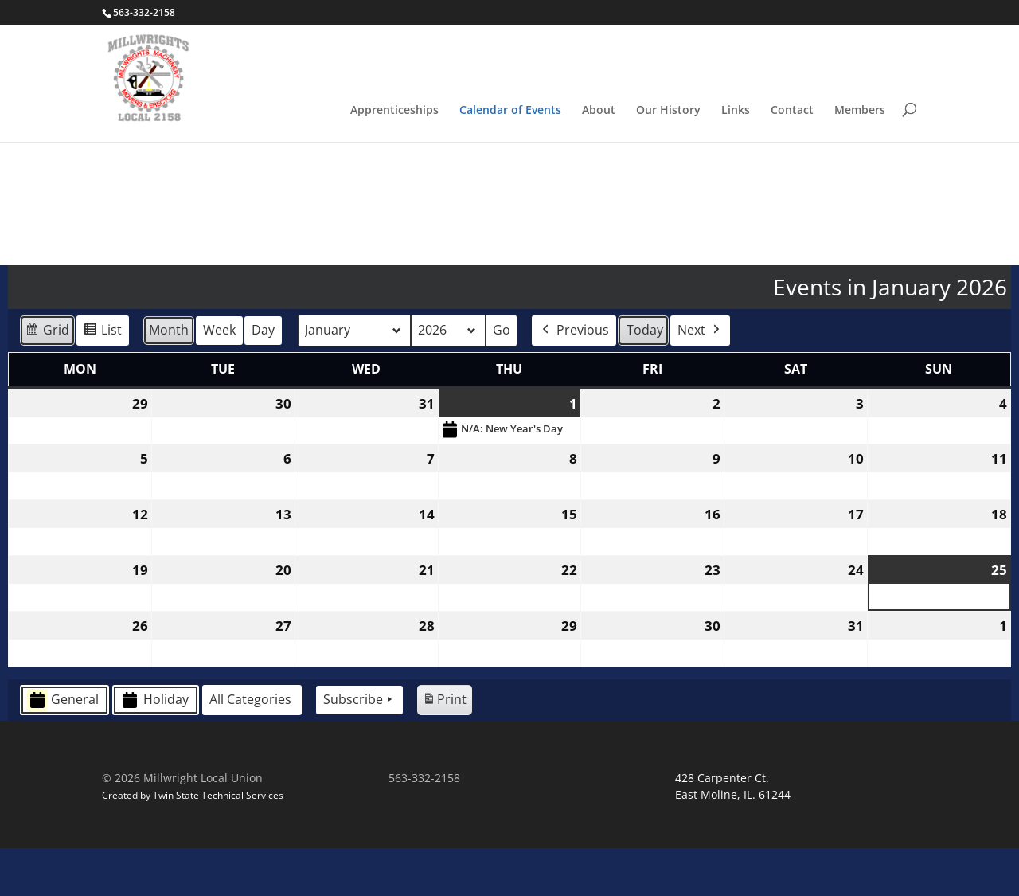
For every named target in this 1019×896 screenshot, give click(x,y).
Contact (792, 110)
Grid (47, 380)
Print (444, 750)
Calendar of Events (510, 110)
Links (735, 110)
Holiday (154, 747)
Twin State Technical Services (218, 842)
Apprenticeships (394, 110)
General (63, 747)
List (102, 380)
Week (219, 377)
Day (263, 377)
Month (169, 377)
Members (859, 110)
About (598, 110)
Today (645, 377)
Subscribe (359, 748)
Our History (668, 110)
